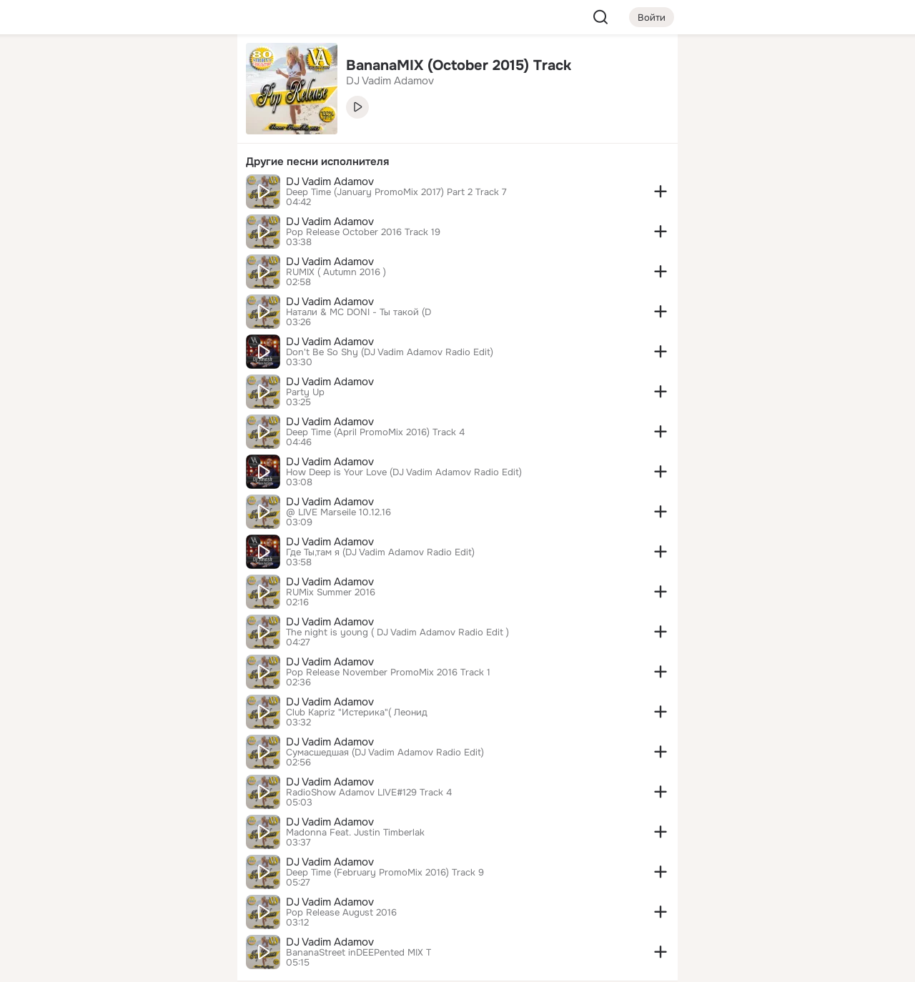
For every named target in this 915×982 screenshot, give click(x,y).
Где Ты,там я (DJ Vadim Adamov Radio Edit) (380, 552)
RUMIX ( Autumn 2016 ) (336, 272)
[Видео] (194, 131)
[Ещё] (131, 871)
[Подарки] (68, 194)
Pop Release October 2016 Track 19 (363, 232)
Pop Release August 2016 (341, 913)
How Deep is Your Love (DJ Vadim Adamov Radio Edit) (404, 472)
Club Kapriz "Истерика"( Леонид (356, 713)
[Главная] (68, 68)
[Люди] (131, 131)
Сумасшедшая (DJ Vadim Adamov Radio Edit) (385, 753)
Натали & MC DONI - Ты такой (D (358, 312)
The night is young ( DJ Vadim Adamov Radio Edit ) (397, 633)
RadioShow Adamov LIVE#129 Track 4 (369, 793)
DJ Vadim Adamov (330, 181)
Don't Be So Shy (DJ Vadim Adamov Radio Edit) (389, 352)
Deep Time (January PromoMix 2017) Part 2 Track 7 (396, 192)
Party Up (305, 392)
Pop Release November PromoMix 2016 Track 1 (388, 673)
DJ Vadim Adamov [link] (390, 81)
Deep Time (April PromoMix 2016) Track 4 (375, 432)
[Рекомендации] (131, 257)
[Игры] (194, 194)
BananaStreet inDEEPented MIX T (358, 953)
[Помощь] (68, 257)
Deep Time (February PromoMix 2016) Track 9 (385, 873)
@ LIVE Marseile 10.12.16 (338, 512)
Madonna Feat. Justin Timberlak (355, 833)
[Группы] (194, 68)
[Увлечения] (131, 68)
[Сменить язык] (131, 902)
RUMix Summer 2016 (330, 592)
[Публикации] (68, 131)
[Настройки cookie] (131, 963)
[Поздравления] (131, 194)
